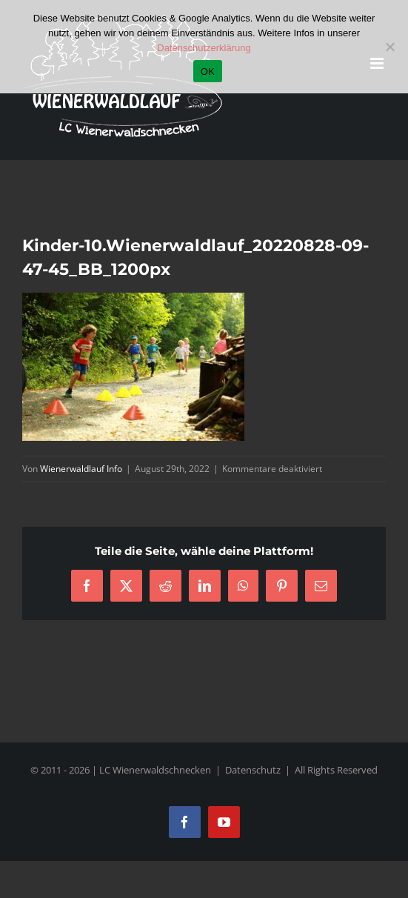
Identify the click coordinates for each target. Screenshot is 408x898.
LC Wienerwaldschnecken (155, 769)
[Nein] (389, 46)
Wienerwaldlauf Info (81, 468)
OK (208, 71)
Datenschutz (253, 769)
